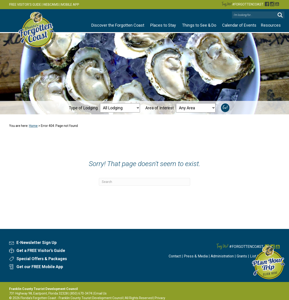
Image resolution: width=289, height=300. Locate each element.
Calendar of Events (239, 25)
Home (33, 126)
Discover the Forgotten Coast (117, 25)
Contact (175, 256)
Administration (222, 256)
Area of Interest (159, 107)
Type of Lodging (83, 107)
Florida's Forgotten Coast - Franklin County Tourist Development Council (72, 298)
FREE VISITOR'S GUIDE (25, 4)
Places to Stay (163, 25)
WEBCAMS (51, 4)
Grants (242, 256)
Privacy (160, 298)
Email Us (100, 293)
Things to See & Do (199, 25)
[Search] (144, 182)
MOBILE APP (70, 4)
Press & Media (196, 256)
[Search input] (254, 15)
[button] (280, 15)
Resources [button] (271, 25)
